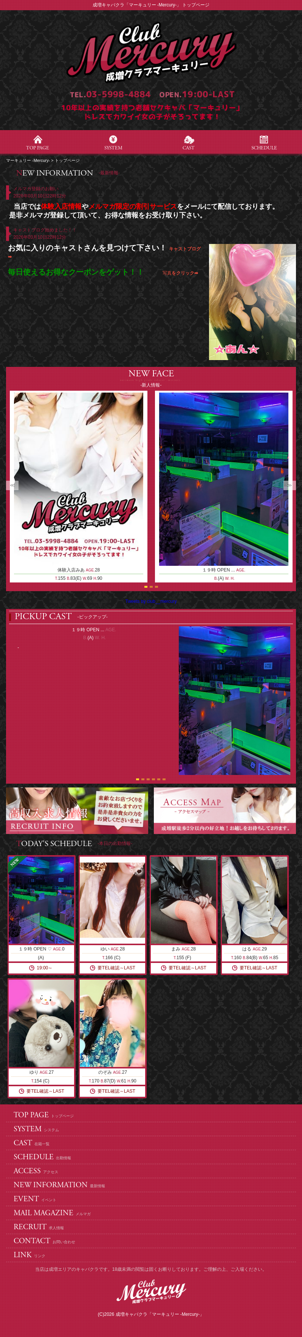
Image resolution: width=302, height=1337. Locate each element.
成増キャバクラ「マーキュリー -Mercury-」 (160, 1314)
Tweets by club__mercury (151, 601)
